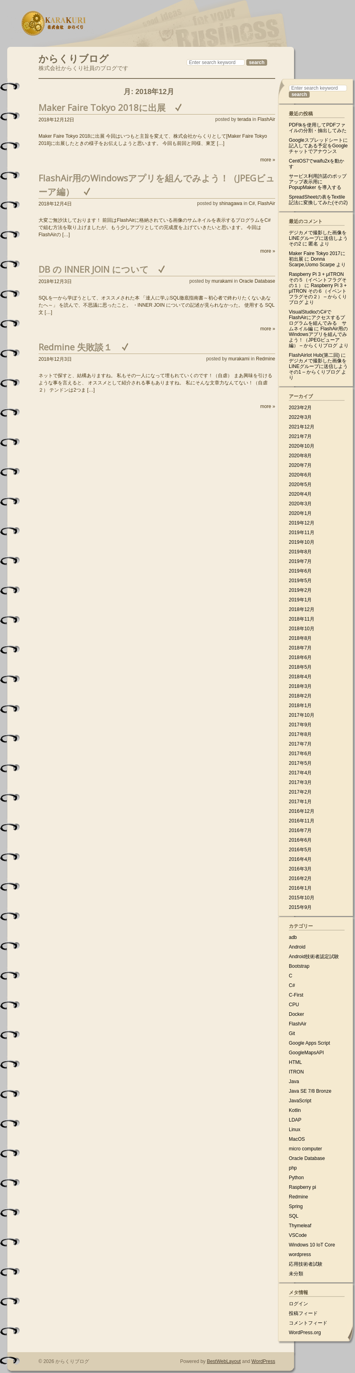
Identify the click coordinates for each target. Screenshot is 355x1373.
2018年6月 (300, 657)
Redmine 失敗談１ (75, 347)
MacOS (297, 1139)
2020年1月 (300, 513)
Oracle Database (257, 281)
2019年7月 (300, 561)
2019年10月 (301, 542)
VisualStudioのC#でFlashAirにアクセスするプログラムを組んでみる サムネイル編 (318, 320)
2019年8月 (300, 552)
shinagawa (230, 203)
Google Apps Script (309, 1043)
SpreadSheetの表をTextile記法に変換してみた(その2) (318, 199)
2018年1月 (300, 705)
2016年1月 (300, 888)
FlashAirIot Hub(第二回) (314, 355)
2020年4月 (300, 494)
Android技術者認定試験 (314, 956)
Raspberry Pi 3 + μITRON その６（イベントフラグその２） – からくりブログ (318, 294)
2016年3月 (300, 869)
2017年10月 (301, 715)
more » (267, 160)
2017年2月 (300, 792)
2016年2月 (300, 878)
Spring (296, 1206)
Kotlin (295, 1110)
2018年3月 (300, 686)
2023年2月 (300, 407)
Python (296, 1177)
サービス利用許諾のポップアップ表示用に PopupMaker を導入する (318, 181)
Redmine (265, 359)
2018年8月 (300, 638)
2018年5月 (300, 667)
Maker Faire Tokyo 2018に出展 (102, 107)
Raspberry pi (302, 1187)
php (293, 1168)
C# (252, 203)
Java (294, 1081)
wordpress (300, 1254)
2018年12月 (301, 609)
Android (297, 947)
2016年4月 (300, 859)
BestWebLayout (224, 1361)
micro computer (305, 1149)
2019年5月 (300, 580)
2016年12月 (301, 811)
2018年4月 (300, 676)
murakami (222, 281)
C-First (296, 995)
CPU (294, 1004)
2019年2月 (300, 590)
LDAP (295, 1120)
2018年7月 (300, 648)
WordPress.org (305, 1332)
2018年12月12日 (56, 120)
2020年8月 (300, 455)
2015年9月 (300, 907)
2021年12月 (301, 427)
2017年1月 (300, 801)
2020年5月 (300, 484)
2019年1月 (300, 600)
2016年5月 (300, 849)
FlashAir (266, 119)
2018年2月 (300, 696)
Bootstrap (299, 966)
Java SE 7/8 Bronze (310, 1091)
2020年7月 (300, 465)
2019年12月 (301, 523)
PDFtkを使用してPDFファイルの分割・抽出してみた (318, 127)
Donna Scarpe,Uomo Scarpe (312, 261)
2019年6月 (300, 571)
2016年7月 (300, 830)
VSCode (298, 1235)
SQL (293, 1216)
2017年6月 (300, 753)
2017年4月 (300, 773)
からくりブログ (74, 57)
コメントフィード (308, 1323)
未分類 (296, 1274)
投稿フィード (303, 1313)
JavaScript (300, 1101)
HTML (295, 1062)
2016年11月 (301, 821)
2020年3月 (300, 504)
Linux (294, 1129)
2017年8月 (300, 734)
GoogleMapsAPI (306, 1052)
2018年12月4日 (55, 204)
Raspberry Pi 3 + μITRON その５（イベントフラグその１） (318, 279)
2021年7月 (300, 436)
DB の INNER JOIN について (94, 269)
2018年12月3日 (55, 281)
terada (244, 119)
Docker (296, 1014)
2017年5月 (300, 763)
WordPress (263, 1361)
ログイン (298, 1304)
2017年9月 (300, 725)
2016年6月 (300, 840)
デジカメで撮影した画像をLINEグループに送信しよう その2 (318, 238)
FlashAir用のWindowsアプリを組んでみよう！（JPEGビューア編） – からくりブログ (318, 337)
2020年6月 (300, 475)
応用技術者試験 (306, 1264)
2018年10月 (301, 628)
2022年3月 (300, 417)
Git (292, 1033)
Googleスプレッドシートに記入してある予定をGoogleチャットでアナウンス (318, 145)
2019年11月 (301, 532)
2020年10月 (301, 446)
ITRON (296, 1072)
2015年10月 (301, 898)
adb (293, 937)
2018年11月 (301, 619)
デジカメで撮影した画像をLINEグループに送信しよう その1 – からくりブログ (318, 366)
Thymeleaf (300, 1225)
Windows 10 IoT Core (312, 1245)
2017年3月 (300, 782)
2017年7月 (300, 744)
